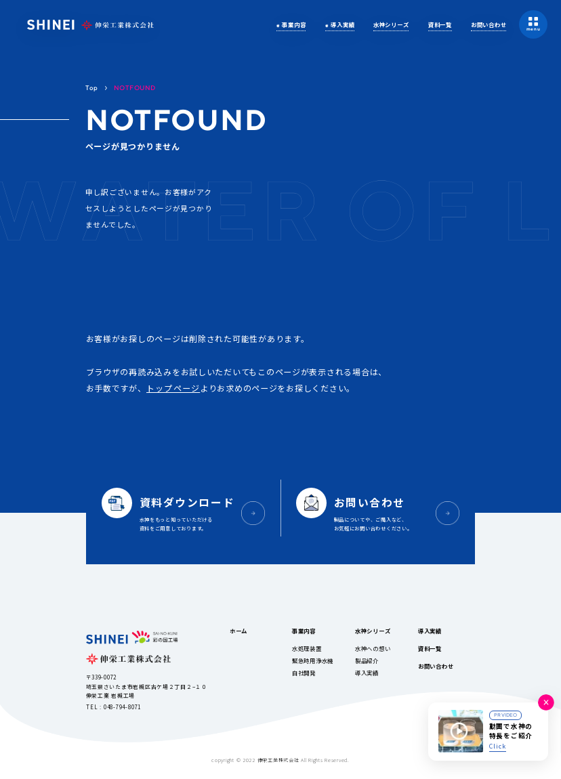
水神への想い (372, 648)
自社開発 (304, 673)
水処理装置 (307, 648)
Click (497, 746)
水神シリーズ (391, 24)
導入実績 (342, 24)
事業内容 (294, 24)
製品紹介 (367, 660)
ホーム (238, 631)
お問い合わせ (488, 24)
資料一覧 (440, 24)
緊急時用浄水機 (312, 660)
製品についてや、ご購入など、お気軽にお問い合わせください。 (384, 512)
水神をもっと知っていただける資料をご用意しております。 (189, 512)
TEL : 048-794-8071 (113, 707)
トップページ (173, 388)
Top (91, 87)
